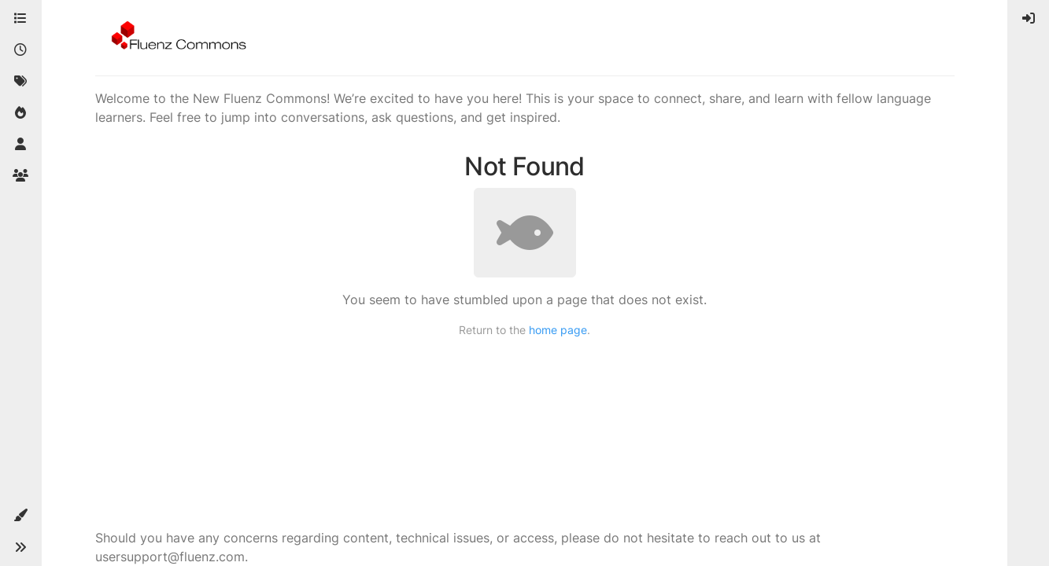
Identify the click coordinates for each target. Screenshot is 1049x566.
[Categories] (20, 18)
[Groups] (20, 176)
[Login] (1028, 18)
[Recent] (20, 50)
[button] (20, 515)
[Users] (20, 144)
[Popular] (20, 113)
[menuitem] (1028, 18)
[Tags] (20, 81)
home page (558, 329)
